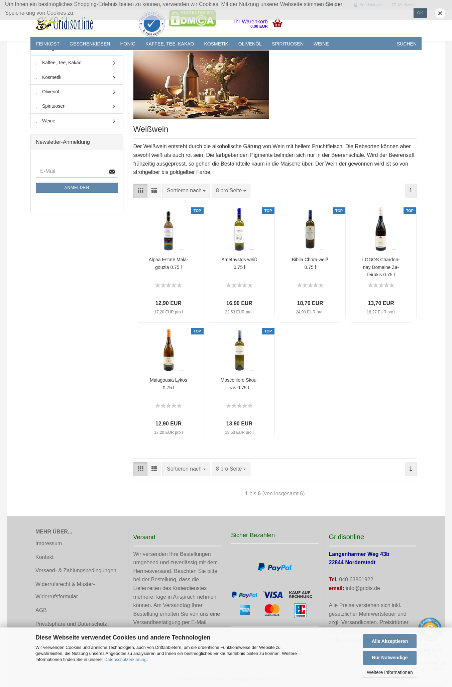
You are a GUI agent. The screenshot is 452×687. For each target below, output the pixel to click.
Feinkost (48, 43)
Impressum (48, 543)
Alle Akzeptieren (390, 641)
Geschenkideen (90, 43)
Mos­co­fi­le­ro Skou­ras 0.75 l (239, 383)
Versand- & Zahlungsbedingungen (75, 570)
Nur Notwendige (390, 657)
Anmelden (76, 187)
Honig (127, 43)
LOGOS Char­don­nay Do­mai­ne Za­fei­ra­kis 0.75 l (381, 266)
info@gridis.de (363, 588)
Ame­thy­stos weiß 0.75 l (239, 263)
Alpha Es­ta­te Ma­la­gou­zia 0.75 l (168, 263)
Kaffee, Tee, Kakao (169, 43)
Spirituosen (288, 43)
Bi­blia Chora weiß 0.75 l (310, 263)
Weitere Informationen (390, 672)
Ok (420, 13)
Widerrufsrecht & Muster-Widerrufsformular (65, 590)
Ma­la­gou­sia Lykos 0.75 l (168, 383)
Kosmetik (216, 43)
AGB (41, 610)
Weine (321, 43)
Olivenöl (250, 43)
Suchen (407, 43)
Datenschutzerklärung (125, 659)
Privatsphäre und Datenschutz (71, 624)
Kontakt (44, 557)
